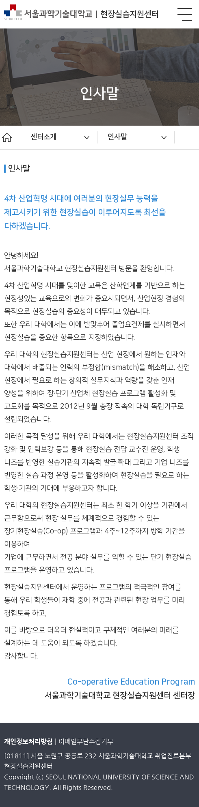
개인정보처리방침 (28, 741)
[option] (58, 137)
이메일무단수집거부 (85, 741)
